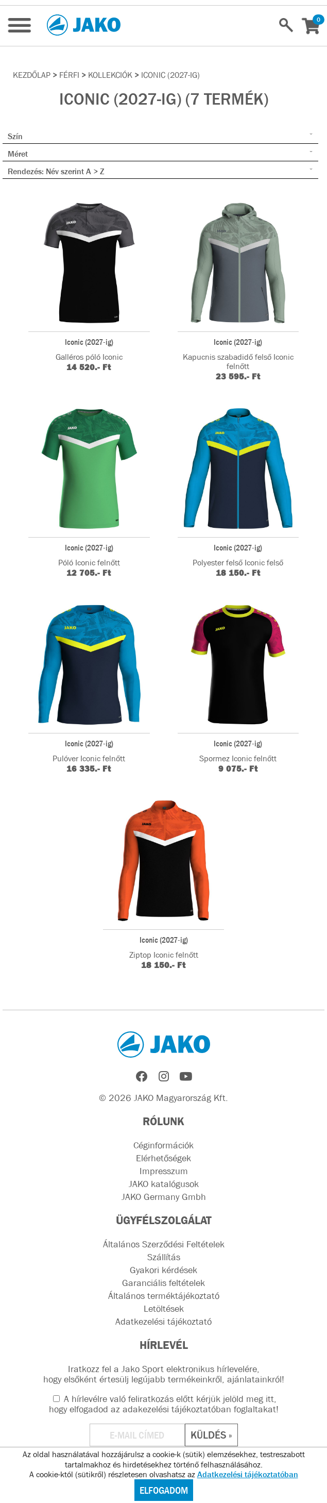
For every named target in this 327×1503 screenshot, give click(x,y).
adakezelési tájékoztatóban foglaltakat (199, 1409)
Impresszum (164, 1171)
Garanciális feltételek (163, 1283)
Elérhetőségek (163, 1158)
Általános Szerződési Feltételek (164, 1244)
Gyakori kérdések (163, 1270)
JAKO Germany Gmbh (164, 1197)
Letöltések (164, 1309)
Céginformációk (163, 1145)
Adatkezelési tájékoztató (163, 1321)
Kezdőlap (31, 74)
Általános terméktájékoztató (163, 1296)
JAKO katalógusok (164, 1184)
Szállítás (163, 1257)
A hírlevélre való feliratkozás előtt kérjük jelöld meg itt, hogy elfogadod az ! (164, 1404)
